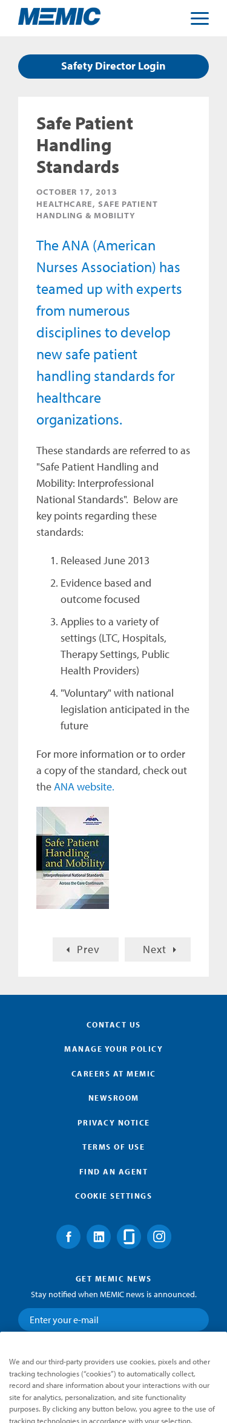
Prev (88, 949)
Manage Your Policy (113, 1048)
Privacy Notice (113, 1122)
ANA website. (84, 786)
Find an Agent (113, 1171)
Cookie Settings (114, 1195)
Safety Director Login (113, 66)
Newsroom (113, 1097)
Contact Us (114, 1024)
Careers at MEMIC (113, 1073)
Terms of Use (113, 1146)
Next (154, 949)
